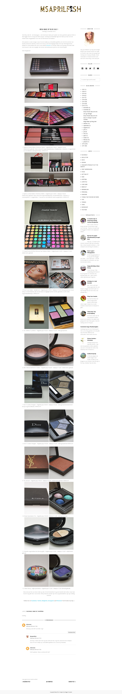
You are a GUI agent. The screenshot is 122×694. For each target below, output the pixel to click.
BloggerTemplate (68, 692)
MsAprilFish (33, 636)
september (86, 125)
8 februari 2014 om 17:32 (35, 649)
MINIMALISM (85, 189)
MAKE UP (35, 611)
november (86, 109)
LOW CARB (84, 184)
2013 (83, 105)
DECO (83, 160)
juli (84, 129)
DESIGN (84, 162)
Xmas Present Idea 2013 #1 (90, 115)
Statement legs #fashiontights (89, 326)
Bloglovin (44, 600)
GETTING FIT (85, 174)
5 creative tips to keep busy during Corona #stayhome (92, 220)
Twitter (39, 600)
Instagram (51, 600)
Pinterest (59, 600)
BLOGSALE (29, 611)
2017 (83, 97)
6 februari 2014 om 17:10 (35, 638)
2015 (83, 101)
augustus (85, 127)
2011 (83, 145)
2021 (83, 89)
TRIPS (83, 204)
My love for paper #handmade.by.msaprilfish (93, 237)
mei (84, 133)
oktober (85, 123)
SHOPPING (40, 611)
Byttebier (48, 45)
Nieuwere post (26, 681)
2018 (83, 95)
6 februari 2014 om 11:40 (31, 626)
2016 (83, 99)
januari (85, 141)
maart (84, 137)
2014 (83, 103)
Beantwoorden (71, 632)
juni (84, 131)
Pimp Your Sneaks (92, 296)
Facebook (34, 600)
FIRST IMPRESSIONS (87, 169)
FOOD (83, 171)
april (84, 135)
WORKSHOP (85, 207)
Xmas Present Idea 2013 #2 (90, 111)
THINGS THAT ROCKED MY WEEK (90, 197)
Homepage (50, 681)
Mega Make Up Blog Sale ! (90, 121)
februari (85, 139)
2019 (83, 93)
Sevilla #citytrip (91, 353)
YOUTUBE (84, 209)
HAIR (83, 177)
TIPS (83, 199)
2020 (83, 91)
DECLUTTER (85, 157)
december (85, 107)
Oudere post (72, 681)
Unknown (28, 624)
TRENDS (84, 202)
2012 (83, 143)
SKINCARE (84, 194)
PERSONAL (84, 192)
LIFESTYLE (84, 182)
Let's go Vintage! (87, 113)
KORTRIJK (84, 179)
